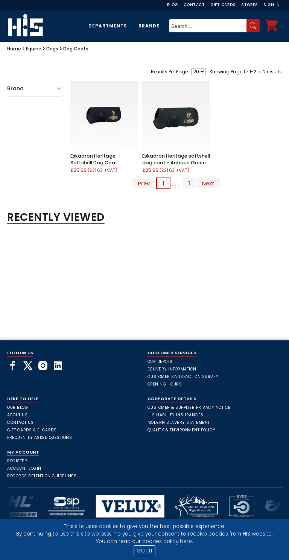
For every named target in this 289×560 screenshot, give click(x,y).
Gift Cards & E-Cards (31, 430)
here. (186, 541)
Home (14, 49)
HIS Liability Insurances (176, 415)
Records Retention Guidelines (41, 476)
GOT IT (145, 550)
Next (208, 183)
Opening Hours (165, 384)
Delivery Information (172, 369)
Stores (249, 5)
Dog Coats (75, 49)
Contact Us (20, 422)
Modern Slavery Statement (179, 422)
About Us (17, 415)
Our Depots (160, 361)
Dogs (52, 49)
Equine (33, 49)
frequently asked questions (39, 437)
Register (17, 461)
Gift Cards (223, 5)
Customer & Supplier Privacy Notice (189, 407)
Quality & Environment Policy (182, 430)
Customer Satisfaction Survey (183, 376)
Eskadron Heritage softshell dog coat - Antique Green (176, 159)
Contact (194, 5)
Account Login (24, 468)
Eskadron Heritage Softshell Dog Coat (93, 159)
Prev (144, 183)
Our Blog (17, 407)
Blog (172, 5)
